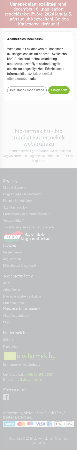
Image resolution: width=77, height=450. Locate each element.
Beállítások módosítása (27, 90)
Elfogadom (59, 90)
